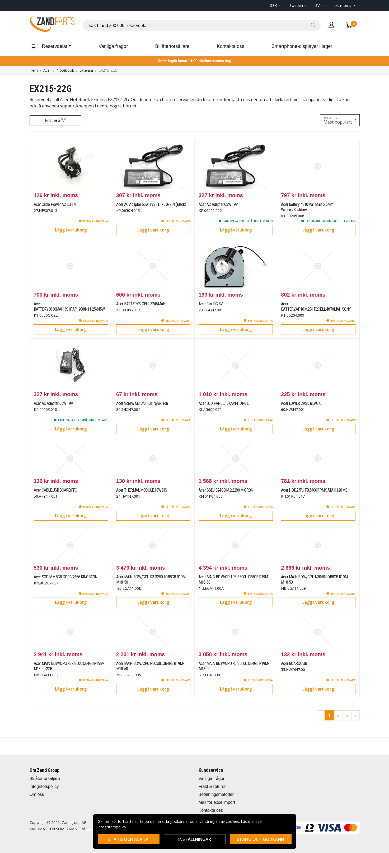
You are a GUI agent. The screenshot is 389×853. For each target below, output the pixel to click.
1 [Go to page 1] (329, 715)
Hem (34, 70)
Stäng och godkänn (260, 839)
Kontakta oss (230, 46)
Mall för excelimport (217, 802)
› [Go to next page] (355, 715)
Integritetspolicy (44, 786)
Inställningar (194, 839)
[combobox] (201, 25)
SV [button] (318, 5)
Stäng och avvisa (128, 839)
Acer (47, 70)
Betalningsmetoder (216, 794)
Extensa (86, 70)
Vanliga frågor (113, 46)
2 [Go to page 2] (338, 715)
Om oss (37, 794)
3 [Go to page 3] (347, 715)
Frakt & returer (212, 786)
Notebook (65, 70)
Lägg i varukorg (71, 230)
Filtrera (55, 120)
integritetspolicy (112, 826)
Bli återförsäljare (172, 46)
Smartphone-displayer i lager (301, 46)
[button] (275, 5)
